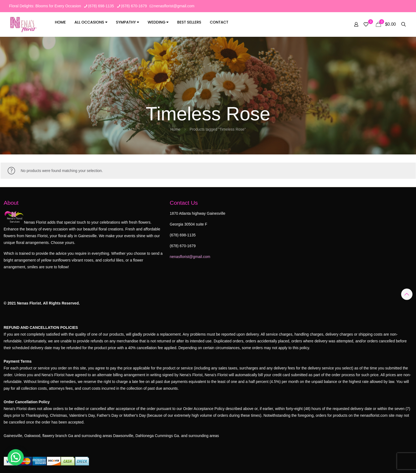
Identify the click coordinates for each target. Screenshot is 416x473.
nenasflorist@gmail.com (190, 256)
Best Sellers (189, 22)
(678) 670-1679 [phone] (134, 6)
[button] (16, 457)
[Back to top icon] (406, 294)
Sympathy (127, 22)
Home (60, 22)
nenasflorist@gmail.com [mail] (174, 6)
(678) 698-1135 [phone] (101, 6)
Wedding (158, 22)
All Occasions (90, 22)
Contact (219, 22)
